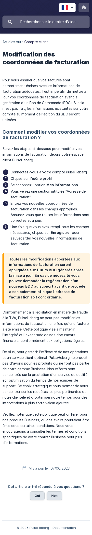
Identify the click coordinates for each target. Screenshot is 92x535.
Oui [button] (37, 496)
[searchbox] (46, 22)
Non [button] (54, 496)
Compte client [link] (36, 42)
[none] (67, 7)
